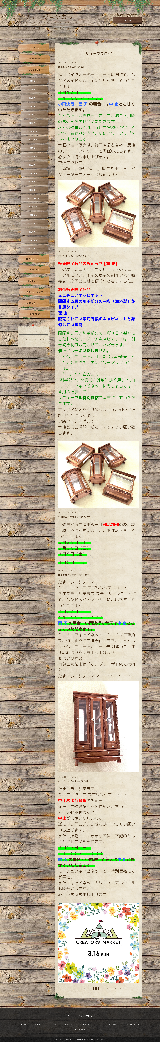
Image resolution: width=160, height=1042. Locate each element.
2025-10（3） (35, 131)
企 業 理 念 (35, 269)
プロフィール (33, 281)
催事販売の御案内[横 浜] (71, 67)
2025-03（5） (35, 181)
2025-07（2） (35, 148)
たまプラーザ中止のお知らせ (73, 781)
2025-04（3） (35, 173)
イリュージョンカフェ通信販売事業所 (75, 1039)
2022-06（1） (35, 215)
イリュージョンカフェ (48, 17)
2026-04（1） (35, 89)
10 (116, 988)
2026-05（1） (35, 81)
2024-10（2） (35, 207)
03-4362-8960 (128, 14)
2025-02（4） (35, 190)
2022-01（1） (35, 223)
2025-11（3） (35, 123)
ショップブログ (33, 70)
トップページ (33, 47)
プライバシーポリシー (34, 291)
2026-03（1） (35, 98)
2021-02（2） (35, 248)
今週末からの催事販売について (74, 517)
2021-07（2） (35, 232)
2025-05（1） (35, 165)
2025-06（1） (35, 156)
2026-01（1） (35, 106)
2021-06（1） (35, 240)
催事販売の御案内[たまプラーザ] (75, 574)
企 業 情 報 (35, 314)
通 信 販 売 (35, 58)
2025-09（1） (35, 140)
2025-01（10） (35, 198)
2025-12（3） (35, 114)
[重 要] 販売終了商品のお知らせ (75, 256)
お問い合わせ (33, 303)
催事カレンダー (33, 258)
